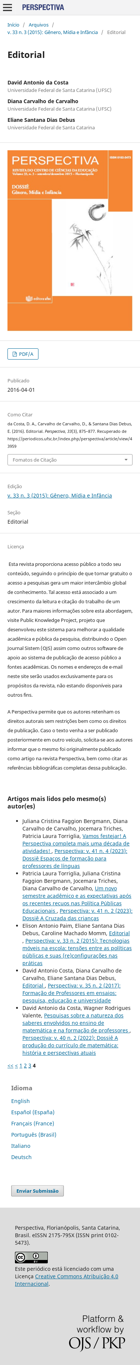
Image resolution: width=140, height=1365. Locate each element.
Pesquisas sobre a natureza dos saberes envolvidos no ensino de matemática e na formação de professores (76, 1023)
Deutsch (21, 1157)
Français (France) (32, 1123)
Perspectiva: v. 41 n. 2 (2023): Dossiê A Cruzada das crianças (77, 914)
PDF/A (25, 354)
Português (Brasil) (33, 1134)
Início (13, 24)
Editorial (119, 933)
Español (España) (33, 1112)
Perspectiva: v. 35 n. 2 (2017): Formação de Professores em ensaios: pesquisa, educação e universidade (71, 993)
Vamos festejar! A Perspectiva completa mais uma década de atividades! (76, 843)
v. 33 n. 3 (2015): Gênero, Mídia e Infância (52, 32)
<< (10, 1065)
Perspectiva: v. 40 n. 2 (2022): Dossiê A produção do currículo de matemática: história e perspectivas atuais (70, 1045)
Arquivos (39, 24)
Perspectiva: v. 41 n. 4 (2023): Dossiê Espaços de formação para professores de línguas (74, 858)
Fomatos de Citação (35, 459)
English (20, 1100)
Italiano (20, 1145)
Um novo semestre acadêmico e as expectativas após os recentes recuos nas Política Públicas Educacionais (76, 899)
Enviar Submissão (37, 1190)
